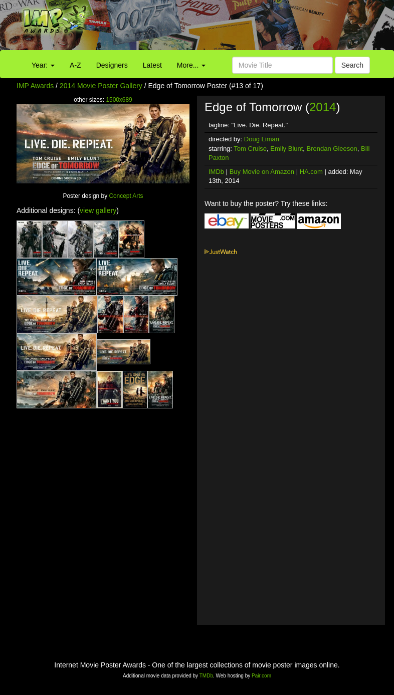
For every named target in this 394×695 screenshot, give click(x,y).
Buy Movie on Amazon (262, 171)
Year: (43, 65)
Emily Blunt (286, 148)
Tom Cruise (250, 148)
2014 (322, 107)
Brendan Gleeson (332, 148)
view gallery (98, 210)
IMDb (216, 171)
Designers (112, 65)
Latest (152, 65)
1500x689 (119, 99)
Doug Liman (261, 139)
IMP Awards (35, 86)
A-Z (75, 65)
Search (352, 65)
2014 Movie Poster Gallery (101, 86)
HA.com (311, 171)
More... (191, 65)
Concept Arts (126, 195)
